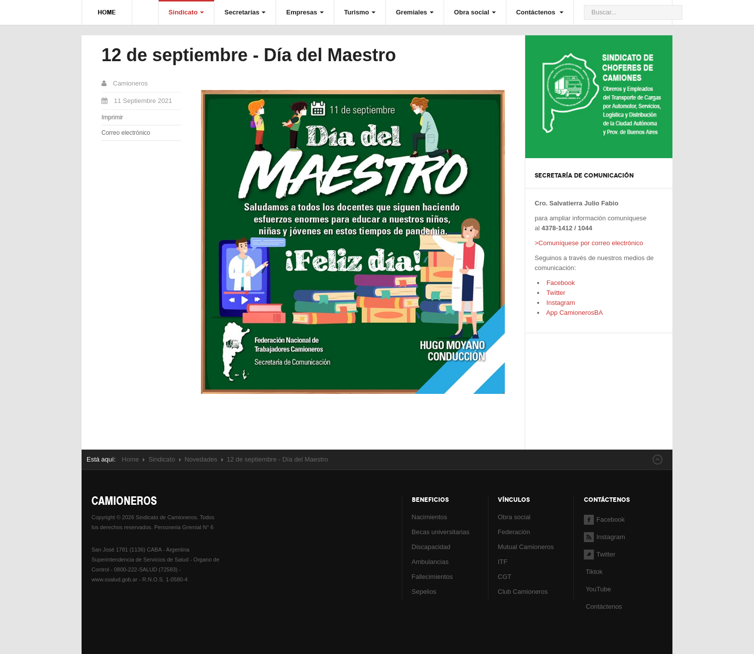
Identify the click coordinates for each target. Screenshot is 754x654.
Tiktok (593, 571)
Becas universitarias (441, 532)
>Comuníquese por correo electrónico (589, 243)
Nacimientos (430, 517)
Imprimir (112, 117)
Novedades (201, 459)
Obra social (475, 12)
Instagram (560, 302)
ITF (503, 561)
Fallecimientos (432, 576)
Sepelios (424, 591)
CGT (504, 576)
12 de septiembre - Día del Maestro (248, 55)
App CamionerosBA (574, 312)
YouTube (597, 589)
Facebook (560, 282)
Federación (514, 532)
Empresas (304, 12)
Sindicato (186, 12)
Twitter (555, 292)
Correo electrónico (125, 132)
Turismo (360, 12)
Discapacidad (431, 547)
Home (130, 459)
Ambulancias (430, 561)
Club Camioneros (523, 591)
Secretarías (245, 12)
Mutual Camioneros (526, 547)
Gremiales (415, 12)
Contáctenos (540, 12)
